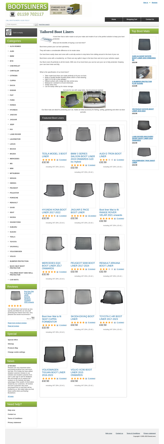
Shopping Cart (132, 19)
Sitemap (11, 344)
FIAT (11, 95)
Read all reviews (13, 326)
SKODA (13, 217)
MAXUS (13, 149)
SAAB (12, 207)
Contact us (12, 414)
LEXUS (12, 144)
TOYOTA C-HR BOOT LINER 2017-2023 (110, 317)
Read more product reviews (17, 323)
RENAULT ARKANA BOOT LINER (109, 264)
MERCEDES (14, 159)
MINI (11, 168)
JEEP (12, 124)
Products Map (13, 348)
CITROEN (13, 76)
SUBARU (13, 227)
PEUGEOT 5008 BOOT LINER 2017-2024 (83, 264)
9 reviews (91, 322)
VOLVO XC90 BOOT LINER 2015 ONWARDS (81, 372)
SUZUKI (13, 232)
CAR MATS (14, 280)
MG (11, 163)
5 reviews (91, 378)
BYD (11, 61)
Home (114, 19)
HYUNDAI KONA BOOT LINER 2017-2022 (54, 211)
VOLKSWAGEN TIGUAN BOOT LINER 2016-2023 (53, 372)
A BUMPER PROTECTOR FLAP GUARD (142, 82)
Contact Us (150, 19)
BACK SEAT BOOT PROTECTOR (17, 267)
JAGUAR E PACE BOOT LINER (80, 211)
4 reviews (63, 272)
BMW (12, 56)
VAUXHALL (14, 247)
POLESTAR (14, 193)
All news (11, 396)
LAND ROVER (15, 134)
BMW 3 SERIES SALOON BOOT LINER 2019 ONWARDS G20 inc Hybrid (83, 157)
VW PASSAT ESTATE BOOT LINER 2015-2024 (143, 110)
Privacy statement (14, 422)
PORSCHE (14, 198)
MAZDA (13, 154)
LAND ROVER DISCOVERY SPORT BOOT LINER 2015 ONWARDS (142, 138)
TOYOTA (13, 242)
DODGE (13, 90)
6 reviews (63, 160)
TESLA (12, 237)
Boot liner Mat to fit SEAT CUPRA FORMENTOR (51, 319)
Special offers (13, 340)
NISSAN (13, 178)
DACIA (12, 85)
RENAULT (14, 203)
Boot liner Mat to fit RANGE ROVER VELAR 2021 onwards (110, 212)
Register (154, 2)
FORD (12, 100)
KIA (11, 129)
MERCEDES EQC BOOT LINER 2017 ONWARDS (52, 266)
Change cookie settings (16, 352)
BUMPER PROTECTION (19, 261)
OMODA (13, 183)
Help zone (11, 410)
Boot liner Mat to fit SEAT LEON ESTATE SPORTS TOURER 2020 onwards (29, 297)
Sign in (145, 2)
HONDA (13, 105)
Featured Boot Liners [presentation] (53, 118)
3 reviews (120, 218)
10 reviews (92, 216)
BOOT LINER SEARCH (44, 24)
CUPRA (13, 80)
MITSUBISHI (14, 173)
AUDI (12, 51)
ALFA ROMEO (15, 46)
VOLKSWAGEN (16, 251)
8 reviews (63, 378)
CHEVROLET (15, 66)
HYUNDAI (13, 110)
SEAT (12, 212)
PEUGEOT (14, 188)
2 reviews (91, 165)
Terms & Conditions (15, 418)
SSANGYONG (15, 222)
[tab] (53, 118)
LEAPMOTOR (15, 139)
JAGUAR (13, 120)
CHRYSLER (14, 71)
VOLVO (13, 256)
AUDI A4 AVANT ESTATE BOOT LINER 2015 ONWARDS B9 (144, 58)
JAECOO (13, 115)
